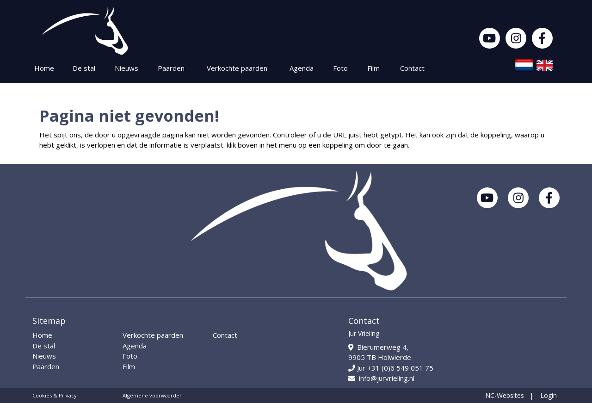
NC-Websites (504, 395)
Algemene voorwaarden (153, 395)
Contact (412, 68)
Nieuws (126, 68)
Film (373, 68)
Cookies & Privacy (54, 395)
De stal (84, 68)
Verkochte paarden (237, 68)
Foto (340, 68)
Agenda (302, 68)
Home (44, 68)
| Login (543, 395)
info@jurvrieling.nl (381, 378)
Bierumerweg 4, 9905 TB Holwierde (379, 352)
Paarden (171, 68)
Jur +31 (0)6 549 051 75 (390, 367)
